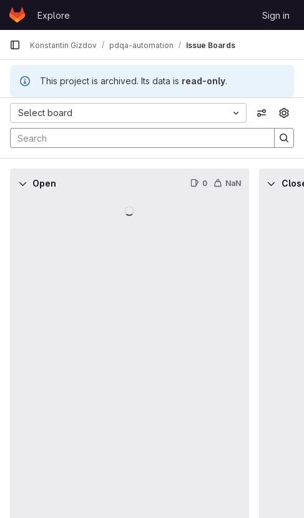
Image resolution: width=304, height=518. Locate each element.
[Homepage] (17, 15)
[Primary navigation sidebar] (15, 45)
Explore (53, 15)
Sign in (276, 15)
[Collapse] (22, 183)
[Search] (136, 137)
